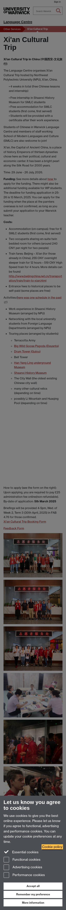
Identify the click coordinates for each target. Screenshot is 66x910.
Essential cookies (21, 852)
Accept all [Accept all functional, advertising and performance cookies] (33, 886)
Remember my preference (33, 894)
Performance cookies (24, 875)
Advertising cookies (23, 867)
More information (33, 902)
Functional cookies (22, 860)
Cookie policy (52, 847)
